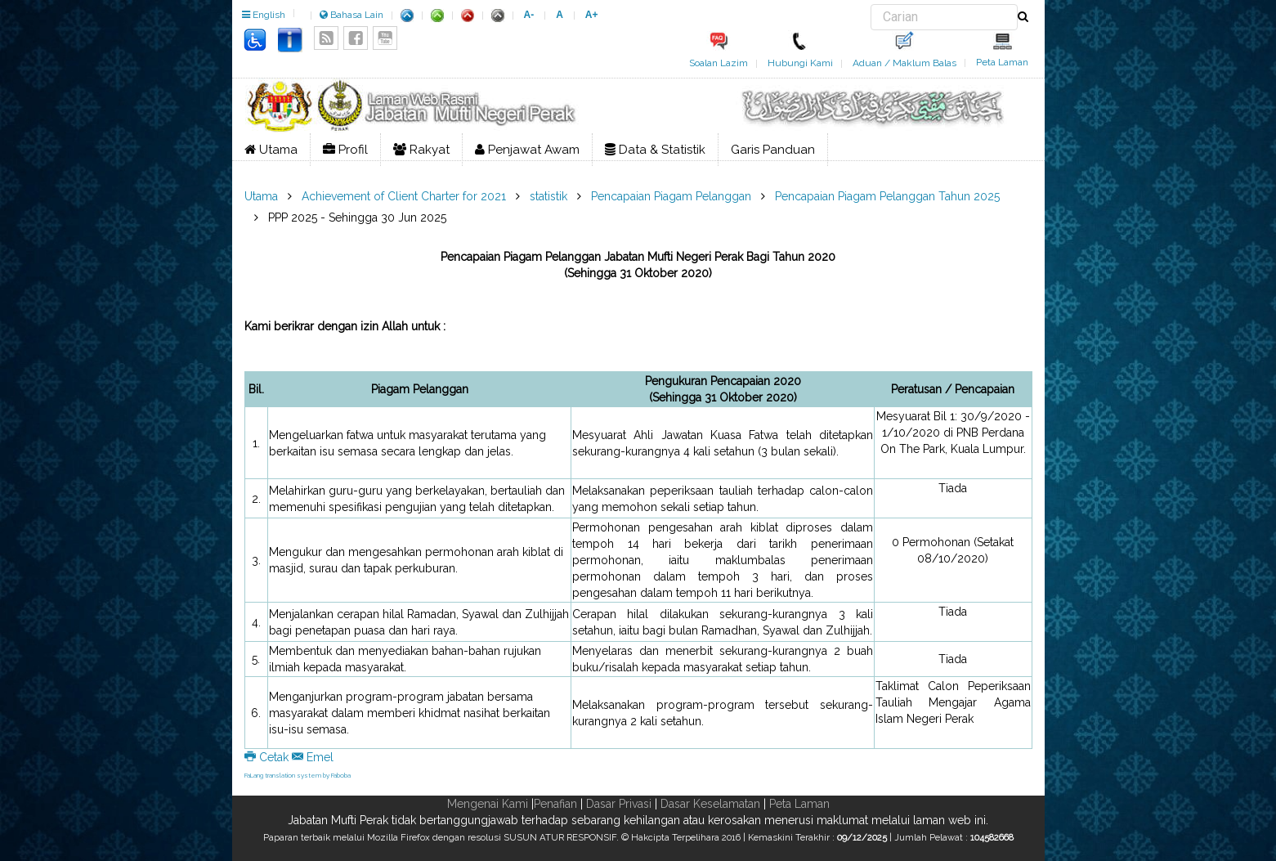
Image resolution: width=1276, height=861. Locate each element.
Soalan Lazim (718, 63)
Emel (313, 757)
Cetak (268, 757)
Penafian (555, 803)
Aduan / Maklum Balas (904, 63)
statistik (548, 196)
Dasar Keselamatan (710, 803)
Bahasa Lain (351, 14)
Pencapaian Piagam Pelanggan (671, 196)
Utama (271, 149)
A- (529, 14)
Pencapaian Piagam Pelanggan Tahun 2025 (887, 196)
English (263, 14)
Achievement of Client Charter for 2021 (404, 196)
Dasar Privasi (618, 803)
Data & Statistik (655, 149)
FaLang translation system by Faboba (297, 775)
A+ (591, 14)
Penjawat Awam (527, 149)
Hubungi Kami (800, 63)
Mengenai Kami (487, 803)
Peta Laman (1002, 62)
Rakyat (421, 149)
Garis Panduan (773, 149)
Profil (345, 149)
